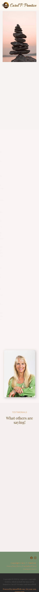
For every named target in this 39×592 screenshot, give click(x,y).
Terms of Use (21, 566)
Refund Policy (31, 566)
